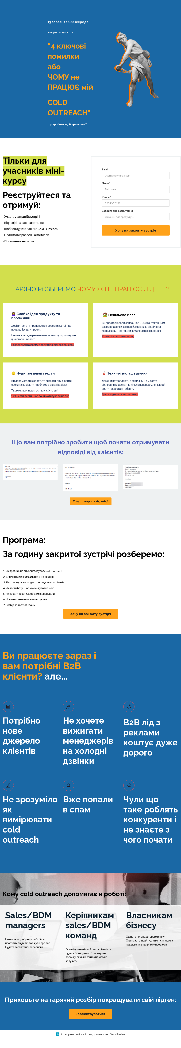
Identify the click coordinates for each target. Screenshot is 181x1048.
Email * (106, 179)
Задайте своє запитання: (118, 220)
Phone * (106, 206)
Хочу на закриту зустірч (90, 624)
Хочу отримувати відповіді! (90, 511)
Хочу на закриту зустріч (135, 240)
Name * (106, 193)
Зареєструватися (90, 1024)
